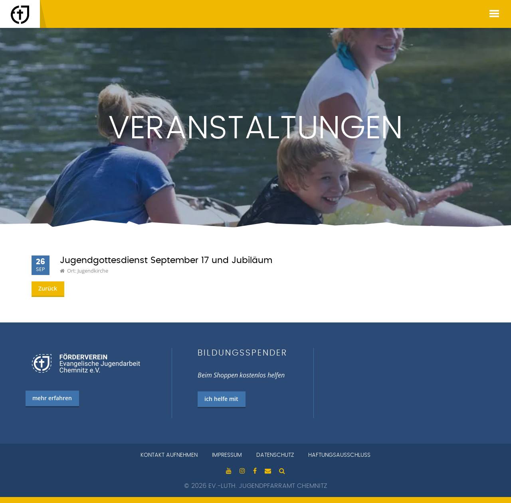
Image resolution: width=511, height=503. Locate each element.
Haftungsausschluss (339, 455)
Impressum (227, 455)
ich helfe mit (221, 399)
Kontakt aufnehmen (169, 455)
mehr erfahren (52, 398)
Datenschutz (275, 455)
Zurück (47, 288)
